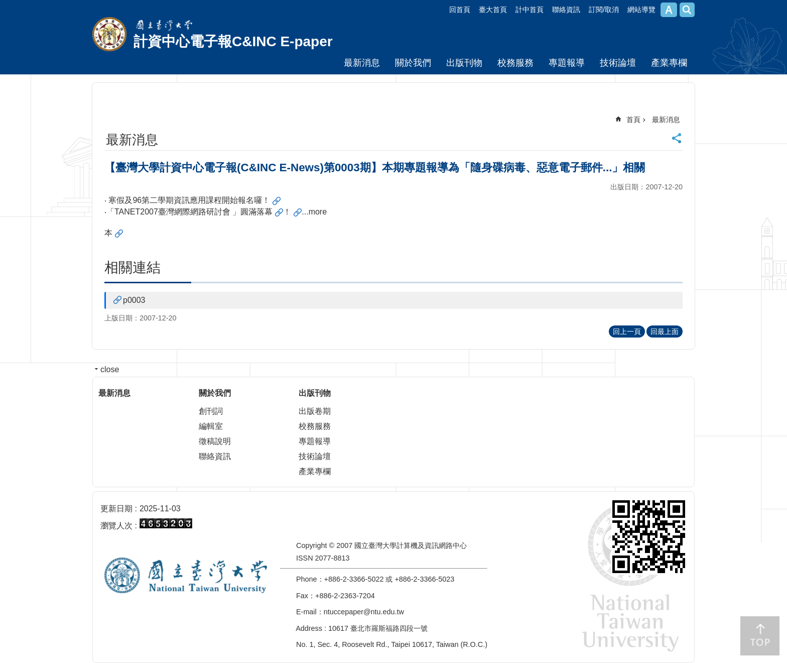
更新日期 (116, 508)
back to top (759, 635)
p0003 (134, 300)
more (318, 211)
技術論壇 (618, 63)
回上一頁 (627, 331)
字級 (669, 10)
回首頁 (459, 10)
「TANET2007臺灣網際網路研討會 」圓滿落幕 (189, 211)
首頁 (633, 120)
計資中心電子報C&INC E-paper (233, 41)
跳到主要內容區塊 (5, 5)
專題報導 (567, 63)
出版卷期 (315, 411)
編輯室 (211, 426)
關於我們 (413, 63)
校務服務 (515, 63)
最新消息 (362, 63)
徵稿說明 (215, 441)
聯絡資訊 (566, 10)
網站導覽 (641, 10)
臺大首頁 (493, 10)
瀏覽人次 (116, 525)
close (109, 369)
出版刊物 (464, 63)
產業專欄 (669, 63)
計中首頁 (529, 10)
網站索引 (687, 10)
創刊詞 (211, 411)
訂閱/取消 (604, 10)
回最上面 (664, 331)
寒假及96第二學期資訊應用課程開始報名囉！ (189, 200)
